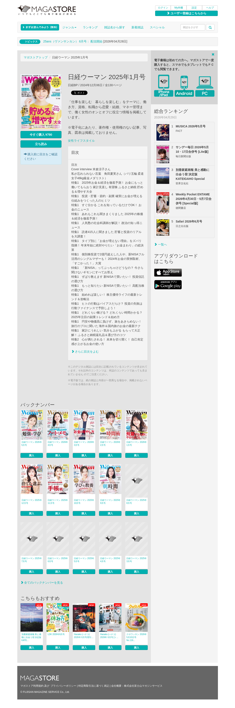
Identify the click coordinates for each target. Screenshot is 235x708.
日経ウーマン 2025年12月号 (32, 501)
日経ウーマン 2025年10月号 (84, 501)
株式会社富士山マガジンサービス (143, 685)
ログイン (163, 7)
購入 (31, 455)
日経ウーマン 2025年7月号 (32, 560)
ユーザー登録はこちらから (186, 13)
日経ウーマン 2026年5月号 (32, 443)
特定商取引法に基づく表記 (93, 685)
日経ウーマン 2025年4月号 (110, 560)
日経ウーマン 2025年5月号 (84, 560)
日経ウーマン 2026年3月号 (84, 443)
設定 (194, 7)
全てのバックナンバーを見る (41, 582)
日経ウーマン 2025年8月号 (136, 501)
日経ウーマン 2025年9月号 (110, 501)
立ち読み (41, 144)
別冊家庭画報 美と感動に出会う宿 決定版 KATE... (32, 637)
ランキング (90, 27)
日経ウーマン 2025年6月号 (58, 560)
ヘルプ (210, 7)
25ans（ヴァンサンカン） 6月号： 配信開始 (72, 41)
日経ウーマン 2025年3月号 (136, 560)
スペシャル (157, 27)
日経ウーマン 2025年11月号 (58, 501)
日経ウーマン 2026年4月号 (58, 443)
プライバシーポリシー (63, 685)
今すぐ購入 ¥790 (41, 134)
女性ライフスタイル (81, 140)
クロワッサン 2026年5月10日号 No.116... (136, 637)
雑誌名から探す (114, 27)
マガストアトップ (36, 57)
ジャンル (69, 27)
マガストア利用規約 (32, 685)
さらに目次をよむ (85, 351)
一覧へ (160, 244)
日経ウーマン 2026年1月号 (136, 443)
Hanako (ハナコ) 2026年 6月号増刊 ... (83, 635)
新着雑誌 (137, 27)
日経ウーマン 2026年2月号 (110, 443)
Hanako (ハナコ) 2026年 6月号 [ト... (109, 635)
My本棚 (178, 7)
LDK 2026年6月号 (56, 634)
